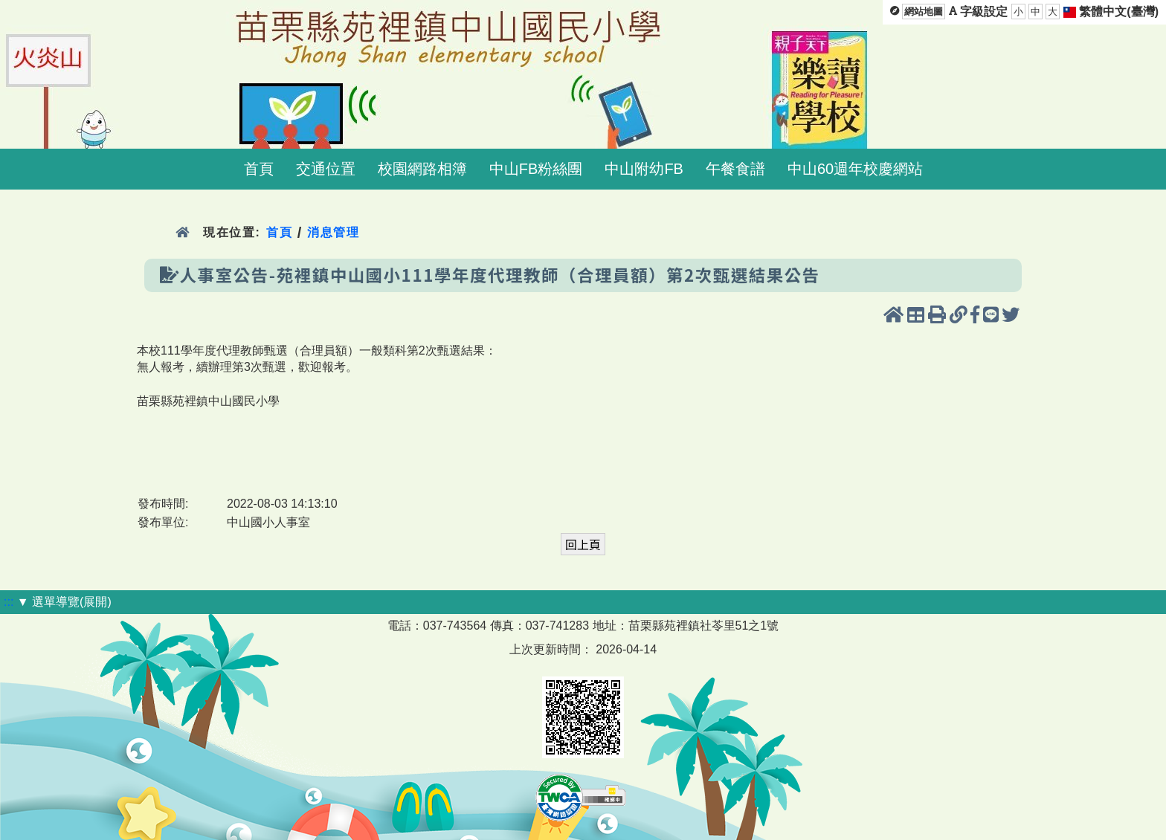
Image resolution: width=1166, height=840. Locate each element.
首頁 (259, 169)
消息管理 (333, 232)
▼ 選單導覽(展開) (64, 601)
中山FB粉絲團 (536, 169)
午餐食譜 (735, 169)
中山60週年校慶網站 (855, 169)
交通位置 (325, 169)
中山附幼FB (644, 169)
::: (8, 601)
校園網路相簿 (422, 169)
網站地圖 (923, 11)
